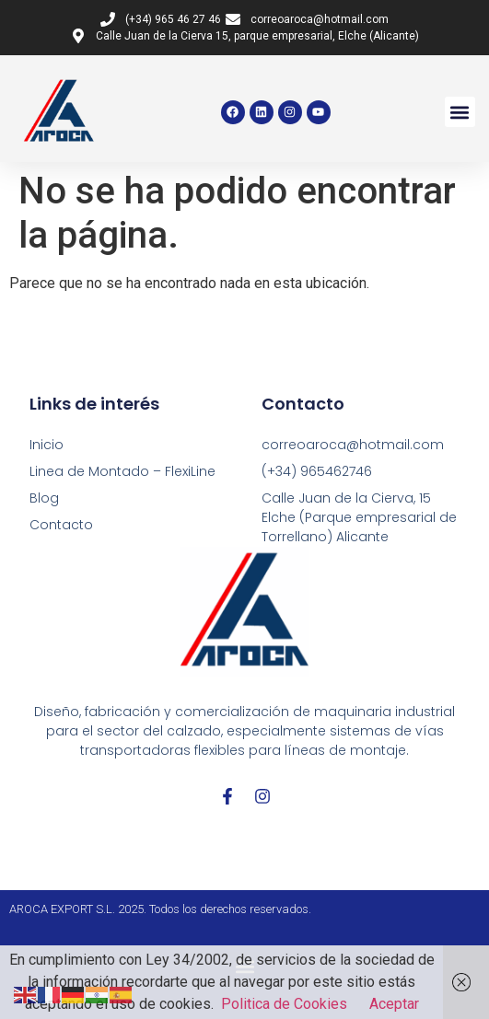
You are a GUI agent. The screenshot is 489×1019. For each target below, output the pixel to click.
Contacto (61, 524)
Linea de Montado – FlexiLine (122, 471)
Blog (44, 498)
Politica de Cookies (284, 1004)
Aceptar (394, 1004)
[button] (460, 112)
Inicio (46, 444)
